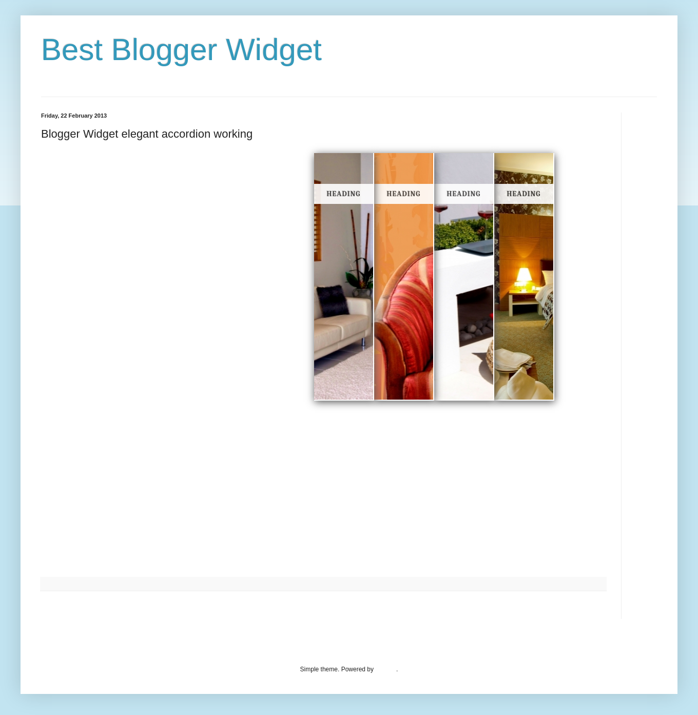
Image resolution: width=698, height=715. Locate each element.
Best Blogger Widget (181, 49)
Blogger (385, 669)
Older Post (588, 608)
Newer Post (59, 608)
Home (325, 608)
